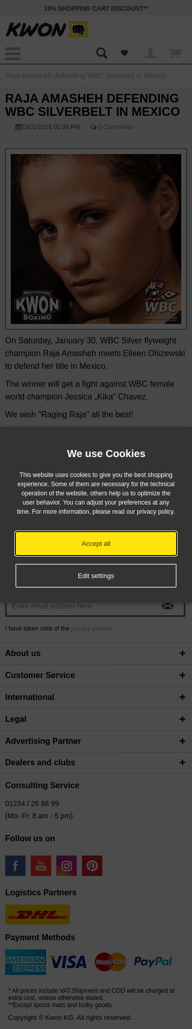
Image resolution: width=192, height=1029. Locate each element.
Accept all (95, 543)
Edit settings (96, 576)
